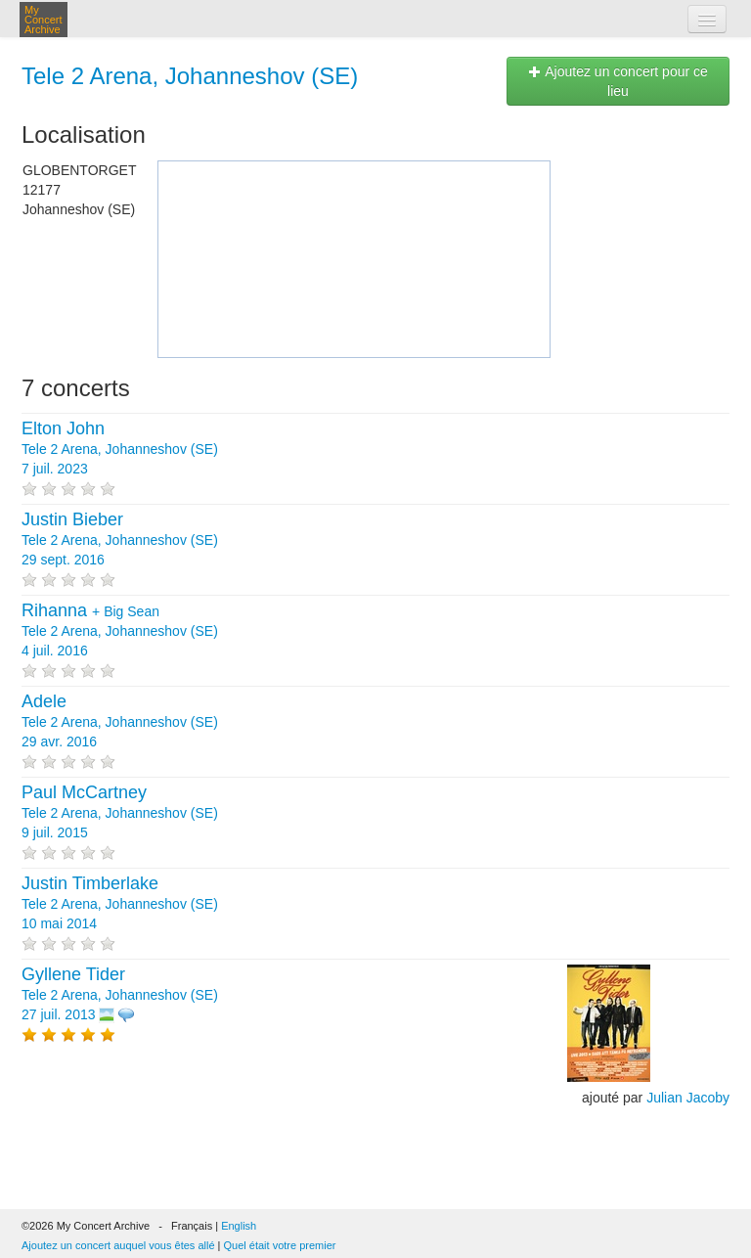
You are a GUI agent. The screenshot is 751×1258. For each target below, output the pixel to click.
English (238, 1226)
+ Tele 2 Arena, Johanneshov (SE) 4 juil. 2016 (120, 631)
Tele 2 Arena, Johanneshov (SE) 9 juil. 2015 (120, 813)
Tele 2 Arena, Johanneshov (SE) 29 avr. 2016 (120, 722)
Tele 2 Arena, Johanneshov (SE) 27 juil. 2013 (120, 994)
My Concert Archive (43, 19)
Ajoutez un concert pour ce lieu (618, 81)
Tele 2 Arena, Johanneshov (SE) (190, 76)
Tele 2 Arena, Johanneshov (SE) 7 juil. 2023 (120, 449)
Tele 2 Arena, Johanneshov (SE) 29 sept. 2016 (120, 540)
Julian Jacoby (687, 1097)
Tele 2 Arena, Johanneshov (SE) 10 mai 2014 (120, 903)
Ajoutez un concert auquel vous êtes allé (118, 1245)
